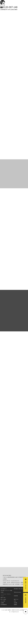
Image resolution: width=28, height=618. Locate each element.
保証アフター (16, 599)
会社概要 (2, 602)
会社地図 (15, 602)
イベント (2, 595)
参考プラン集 (3, 597)
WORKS (2, 592)
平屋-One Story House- (17, 592)
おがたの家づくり (4, 588)
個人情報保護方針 (4, 604)
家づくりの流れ (3, 599)
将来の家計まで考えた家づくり (19, 588)
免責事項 (15, 604)
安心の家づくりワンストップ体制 (6, 590)
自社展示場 (16, 595)
